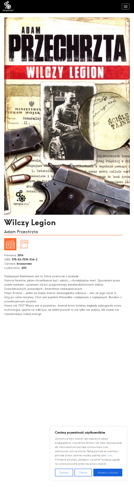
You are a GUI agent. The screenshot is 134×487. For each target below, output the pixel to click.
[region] (88, 453)
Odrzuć (83, 472)
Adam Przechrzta (21, 232)
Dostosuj (64, 472)
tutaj (110, 455)
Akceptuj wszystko (108, 472)
